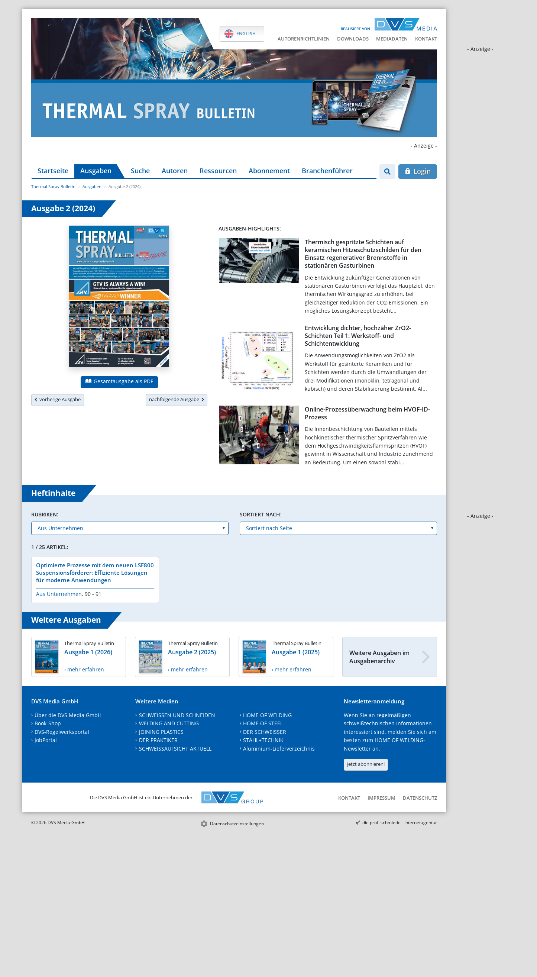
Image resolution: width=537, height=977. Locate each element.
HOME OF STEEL (263, 723)
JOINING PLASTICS (161, 731)
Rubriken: (44, 514)
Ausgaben (95, 170)
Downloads (353, 38)
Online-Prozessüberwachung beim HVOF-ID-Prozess (367, 413)
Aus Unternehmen (59, 593)
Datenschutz (420, 797)
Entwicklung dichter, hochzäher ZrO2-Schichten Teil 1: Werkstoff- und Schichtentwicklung (358, 336)
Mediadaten (392, 38)
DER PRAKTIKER (158, 740)
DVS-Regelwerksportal (62, 731)
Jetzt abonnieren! (366, 764)
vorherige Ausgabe (58, 399)
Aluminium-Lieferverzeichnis (279, 748)
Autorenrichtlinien (304, 38)
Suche (140, 170)
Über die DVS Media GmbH (68, 715)
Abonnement (269, 170)
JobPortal (46, 740)
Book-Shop (48, 723)
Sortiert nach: (261, 514)
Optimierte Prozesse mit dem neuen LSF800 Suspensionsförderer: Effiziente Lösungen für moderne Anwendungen (95, 572)
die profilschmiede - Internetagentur (399, 822)
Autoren (175, 170)
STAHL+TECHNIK (263, 740)
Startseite (53, 170)
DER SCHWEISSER (264, 731)
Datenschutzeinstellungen (237, 823)
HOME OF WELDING (267, 715)
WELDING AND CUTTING (169, 723)
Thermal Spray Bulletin (53, 186)
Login (417, 171)
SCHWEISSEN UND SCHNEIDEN (177, 715)
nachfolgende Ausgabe (176, 399)
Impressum (381, 797)
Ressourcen (218, 170)
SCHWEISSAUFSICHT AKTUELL (175, 748)
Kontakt (426, 38)
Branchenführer (327, 170)
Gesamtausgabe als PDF (119, 381)
